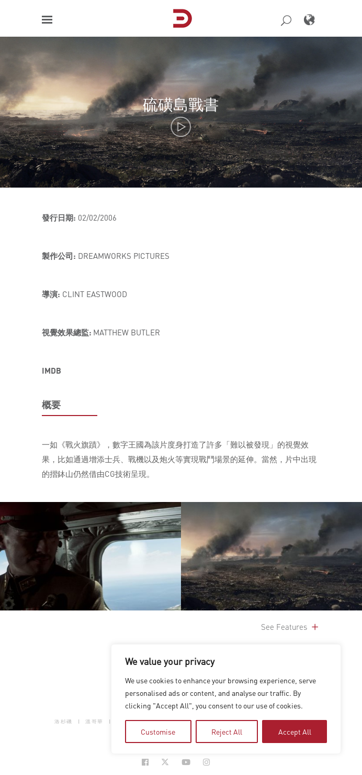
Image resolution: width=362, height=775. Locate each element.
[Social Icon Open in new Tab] (145, 762)
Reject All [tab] (226, 731)
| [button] (79, 721)
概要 (51, 404)
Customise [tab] (158, 731)
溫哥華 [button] (94, 721)
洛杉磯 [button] (63, 721)
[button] (47, 20)
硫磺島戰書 (181, 104)
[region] (226, 699)
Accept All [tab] (294, 731)
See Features (290, 626)
